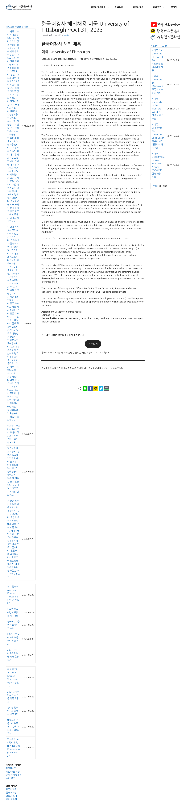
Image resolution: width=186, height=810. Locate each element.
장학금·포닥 (11, 796)
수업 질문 (10, 778)
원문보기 (93, 344)
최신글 (153, 46)
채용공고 (160, 7)
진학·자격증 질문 (14, 775)
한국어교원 (11, 793)
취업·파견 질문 (13, 772)
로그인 (174, 7)
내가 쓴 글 (162, 46)
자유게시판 (11, 768)
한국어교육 (141, 7)
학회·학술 (10, 799)
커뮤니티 (122, 7)
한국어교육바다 (101, 7)
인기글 (25, 27)
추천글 (18, 27)
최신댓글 (10, 27)
